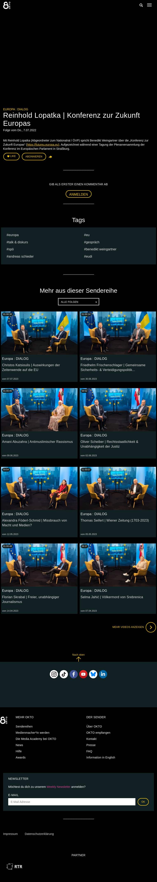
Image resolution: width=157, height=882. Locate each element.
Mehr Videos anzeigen (134, 627)
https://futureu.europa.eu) (43, 144)
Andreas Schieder (21, 256)
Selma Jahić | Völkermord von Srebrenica (112, 597)
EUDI (89, 256)
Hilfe (19, 751)
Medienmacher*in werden (32, 732)
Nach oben (78, 657)
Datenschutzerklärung (39, 834)
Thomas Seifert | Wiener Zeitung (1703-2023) (115, 520)
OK (143, 801)
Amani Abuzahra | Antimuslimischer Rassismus (37, 441)
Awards (21, 757)
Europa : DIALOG (15, 109)
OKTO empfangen (98, 732)
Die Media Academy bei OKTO (36, 739)
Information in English (100, 757)
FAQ (89, 751)
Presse (91, 745)
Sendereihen (24, 726)
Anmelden (78, 194)
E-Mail (13, 795)
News (19, 745)
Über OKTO (94, 726)
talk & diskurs (18, 242)
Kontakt (91, 739)
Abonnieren (34, 156)
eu (88, 235)
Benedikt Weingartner (101, 249)
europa (13, 235)
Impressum (10, 834)
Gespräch (92, 242)
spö (11, 249)
